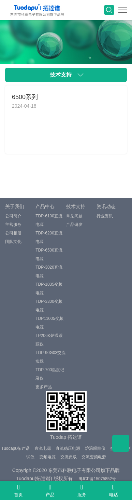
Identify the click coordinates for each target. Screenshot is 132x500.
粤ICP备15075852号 (97, 478)
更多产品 (43, 386)
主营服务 (13, 224)
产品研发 (74, 224)
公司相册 (13, 233)
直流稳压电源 (68, 448)
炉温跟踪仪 (95, 448)
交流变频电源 (94, 457)
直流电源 (42, 448)
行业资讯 (105, 216)
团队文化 (13, 241)
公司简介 (13, 216)
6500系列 (25, 97)
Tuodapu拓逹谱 (15, 448)
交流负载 (68, 457)
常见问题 (74, 216)
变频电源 (47, 457)
